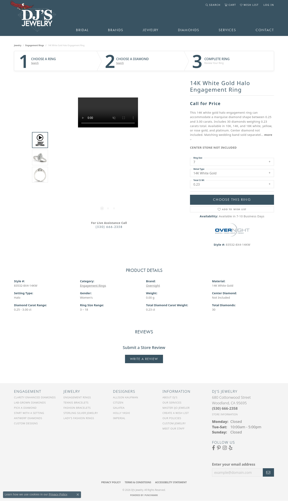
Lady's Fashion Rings (79, 418)
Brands (115, 30)
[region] (108, 157)
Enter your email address (233, 464)
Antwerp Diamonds (28, 418)
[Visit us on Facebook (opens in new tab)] (213, 447)
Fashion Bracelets (77, 408)
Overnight (153, 285)
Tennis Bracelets (76, 402)
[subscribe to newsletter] (268, 472)
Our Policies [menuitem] (172, 418)
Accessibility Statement (171, 482)
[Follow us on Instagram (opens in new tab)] (225, 447)
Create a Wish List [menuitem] (176, 413)
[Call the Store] (225, 408)
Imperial (119, 418)
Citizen (118, 402)
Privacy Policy (111, 482)
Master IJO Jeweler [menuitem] (176, 408)
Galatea (119, 408)
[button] (213, 5)
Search (35, 63)
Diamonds (188, 30)
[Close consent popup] (78, 494)
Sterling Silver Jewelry (81, 413)
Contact (265, 30)
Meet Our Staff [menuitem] (174, 428)
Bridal (82, 30)
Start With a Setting (29, 413)
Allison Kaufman (125, 397)
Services (227, 30)
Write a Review (144, 359)
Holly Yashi (121, 413)
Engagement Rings (34, 45)
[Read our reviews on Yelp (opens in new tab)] (230, 447)
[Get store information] (225, 414)
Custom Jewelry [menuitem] (174, 423)
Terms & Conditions (138, 482)
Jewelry (151, 30)
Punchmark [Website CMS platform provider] (151, 495)
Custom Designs (26, 423)
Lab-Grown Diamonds (30, 402)
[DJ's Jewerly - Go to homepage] (39, 18)
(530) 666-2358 (109, 227)
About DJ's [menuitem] (170, 397)
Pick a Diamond (25, 408)
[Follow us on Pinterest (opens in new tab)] (219, 447)
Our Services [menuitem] (172, 402)
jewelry (17, 45)
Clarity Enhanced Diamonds (35, 397)
